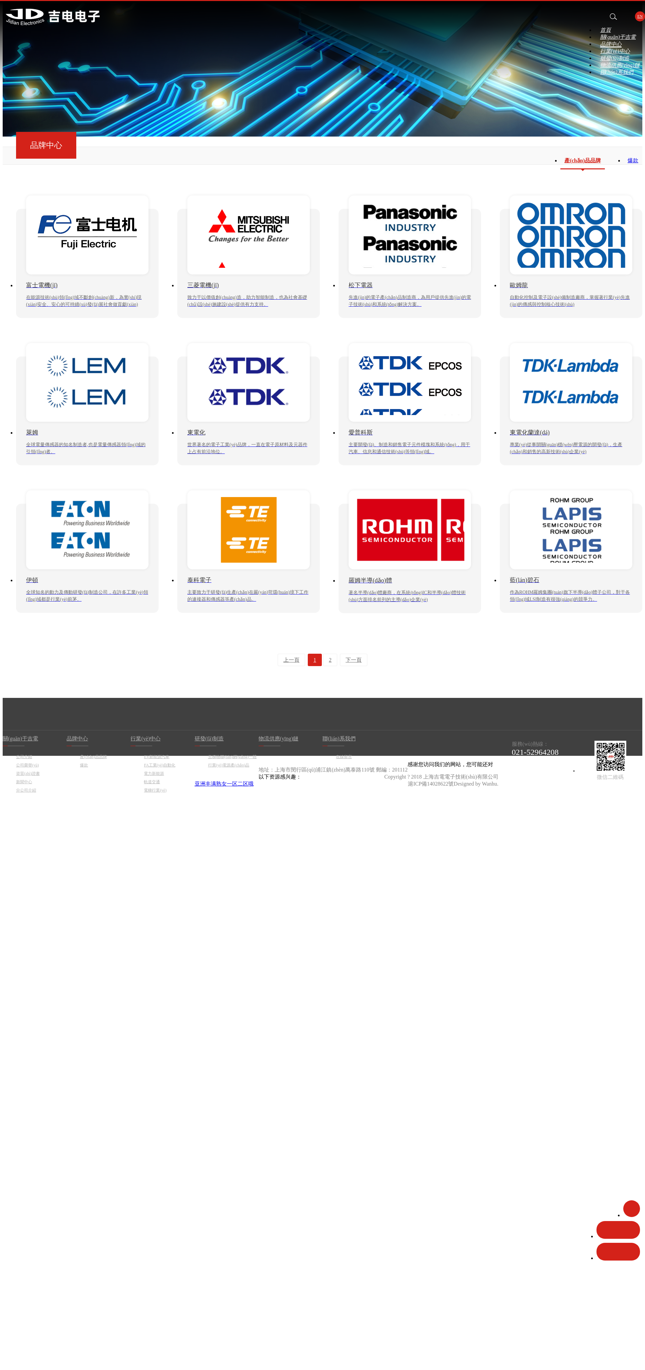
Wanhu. (490, 784)
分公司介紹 (26, 790)
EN (640, 16)
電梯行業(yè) (155, 790)
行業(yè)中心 (615, 51)
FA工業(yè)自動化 (159, 765)
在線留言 (344, 756)
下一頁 (354, 660)
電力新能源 (154, 773)
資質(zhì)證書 (28, 773)
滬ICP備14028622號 (431, 784)
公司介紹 (24, 756)
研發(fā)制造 (614, 58)
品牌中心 (611, 44)
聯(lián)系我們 (617, 72)
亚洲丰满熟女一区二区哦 (224, 784)
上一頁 (291, 660)
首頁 (605, 30)
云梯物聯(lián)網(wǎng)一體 (232, 756)
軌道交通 (152, 782)
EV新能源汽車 (156, 756)
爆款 (633, 160)
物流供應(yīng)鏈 (620, 65)
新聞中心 (24, 782)
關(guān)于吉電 (618, 37)
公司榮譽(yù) (27, 765)
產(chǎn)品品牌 (582, 160)
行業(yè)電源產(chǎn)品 (229, 765)
